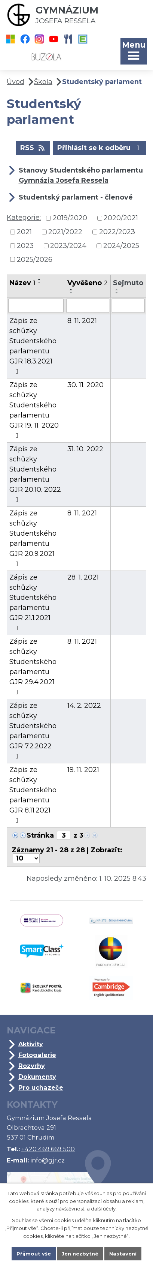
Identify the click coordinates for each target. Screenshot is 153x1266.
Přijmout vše (33, 1254)
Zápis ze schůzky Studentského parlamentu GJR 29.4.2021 (32, 666)
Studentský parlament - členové (76, 197)
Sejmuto (128, 283)
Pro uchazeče (40, 1087)
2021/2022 (65, 232)
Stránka (40, 835)
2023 (25, 246)
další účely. (104, 1209)
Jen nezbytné (80, 1254)
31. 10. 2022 (85, 449)
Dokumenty (37, 1076)
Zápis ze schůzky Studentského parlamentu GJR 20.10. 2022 (35, 474)
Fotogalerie (37, 1055)
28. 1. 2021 (83, 577)
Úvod (15, 82)
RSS (33, 147)
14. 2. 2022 (84, 705)
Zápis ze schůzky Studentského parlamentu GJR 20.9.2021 (32, 538)
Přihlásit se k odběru (100, 147)
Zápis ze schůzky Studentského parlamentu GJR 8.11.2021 (32, 795)
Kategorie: (24, 217)
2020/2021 (121, 218)
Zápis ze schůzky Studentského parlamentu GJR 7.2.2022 (32, 730)
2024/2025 (121, 246)
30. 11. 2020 (85, 385)
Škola (43, 82)
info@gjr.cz (47, 1160)
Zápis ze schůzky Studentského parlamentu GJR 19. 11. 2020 (34, 410)
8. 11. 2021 (82, 321)
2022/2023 (117, 232)
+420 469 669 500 (48, 1149)
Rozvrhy (31, 1065)
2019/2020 (70, 218)
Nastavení (123, 1254)
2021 (24, 232)
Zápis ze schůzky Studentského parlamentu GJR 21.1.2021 (32, 602)
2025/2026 (34, 259)
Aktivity (30, 1044)
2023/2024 (68, 246)
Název (22, 283)
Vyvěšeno (87, 283)
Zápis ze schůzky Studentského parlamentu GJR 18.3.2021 (32, 346)
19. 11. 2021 (83, 770)
